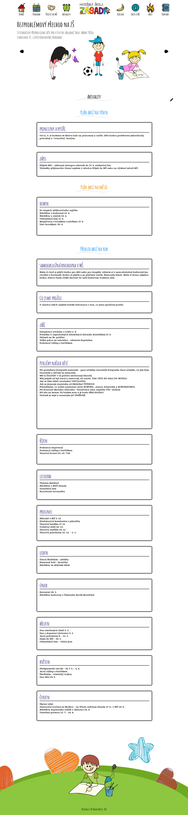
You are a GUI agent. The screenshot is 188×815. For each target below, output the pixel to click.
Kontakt (165, 8)
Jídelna (120, 8)
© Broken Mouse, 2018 (99, 809)
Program (36, 8)
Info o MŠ (135, 8)
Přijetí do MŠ (51, 8)
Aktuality (66, 8)
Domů (21, 8)
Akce (150, 8)
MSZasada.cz (86, 809)
